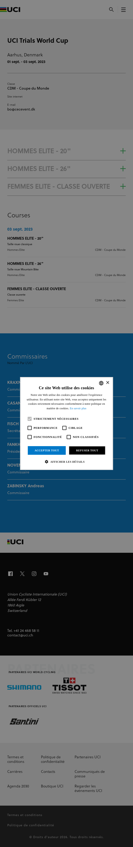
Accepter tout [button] (47, 450)
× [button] (107, 383)
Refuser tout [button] (87, 450)
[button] (66, 461)
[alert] (66, 423)
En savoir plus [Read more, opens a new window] (78, 408)
